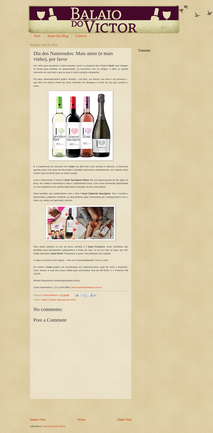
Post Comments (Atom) (54, 426)
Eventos (53, 299)
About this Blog (57, 36)
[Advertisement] (81, 408)
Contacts (81, 36)
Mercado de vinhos (67, 299)
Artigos (44, 299)
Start (37, 36)
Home (81, 419)
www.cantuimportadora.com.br (86, 287)
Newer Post (37, 419)
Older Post (124, 419)
